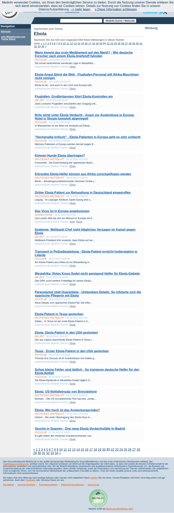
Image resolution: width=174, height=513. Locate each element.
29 (133, 43)
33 (39, 46)
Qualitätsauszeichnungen (16, 464)
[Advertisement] (158, 88)
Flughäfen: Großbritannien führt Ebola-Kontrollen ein (74, 96)
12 (71, 43)
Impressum (93, 484)
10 (64, 43)
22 (108, 43)
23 (111, 43)
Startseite (6, 31)
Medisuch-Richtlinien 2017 (119, 509)
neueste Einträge (26, 484)
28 (130, 43)
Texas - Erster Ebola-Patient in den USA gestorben (72, 351)
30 (137, 43)
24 (115, 43)
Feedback (31, 480)
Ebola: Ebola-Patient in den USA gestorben (66, 332)
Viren (72, 221)
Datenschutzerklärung (72, 484)
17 (89, 43)
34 (42, 46)
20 (100, 43)
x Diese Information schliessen (116, 9)
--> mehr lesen (80, 9)
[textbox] (81, 21)
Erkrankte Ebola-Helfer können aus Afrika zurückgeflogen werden (83, 174)
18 (93, 43)
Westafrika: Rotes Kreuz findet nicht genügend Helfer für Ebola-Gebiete (87, 273)
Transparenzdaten (48, 484)
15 (82, 43)
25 (119, 43)
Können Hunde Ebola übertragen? (60, 155)
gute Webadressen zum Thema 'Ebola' (13, 37)
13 (75, 43)
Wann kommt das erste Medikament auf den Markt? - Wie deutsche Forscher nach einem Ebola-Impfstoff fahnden (84, 54)
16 (86, 43)
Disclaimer (8, 484)
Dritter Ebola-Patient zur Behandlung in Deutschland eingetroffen (83, 192)
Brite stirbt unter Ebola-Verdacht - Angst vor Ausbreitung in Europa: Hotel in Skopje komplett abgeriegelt (85, 116)
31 (141, 43)
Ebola (73, 66)
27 (126, 43)
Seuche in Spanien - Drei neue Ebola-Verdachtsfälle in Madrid (80, 428)
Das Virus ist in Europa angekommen (62, 211)
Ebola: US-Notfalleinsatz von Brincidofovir (66, 391)
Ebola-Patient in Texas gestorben (59, 314)
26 (122, 43)
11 (68, 43)
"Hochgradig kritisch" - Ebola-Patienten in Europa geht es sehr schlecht (88, 137)
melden (94, 478)
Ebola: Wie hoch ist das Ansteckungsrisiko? (67, 410)
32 (35, 46)
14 (78, 43)
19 (97, 43)
